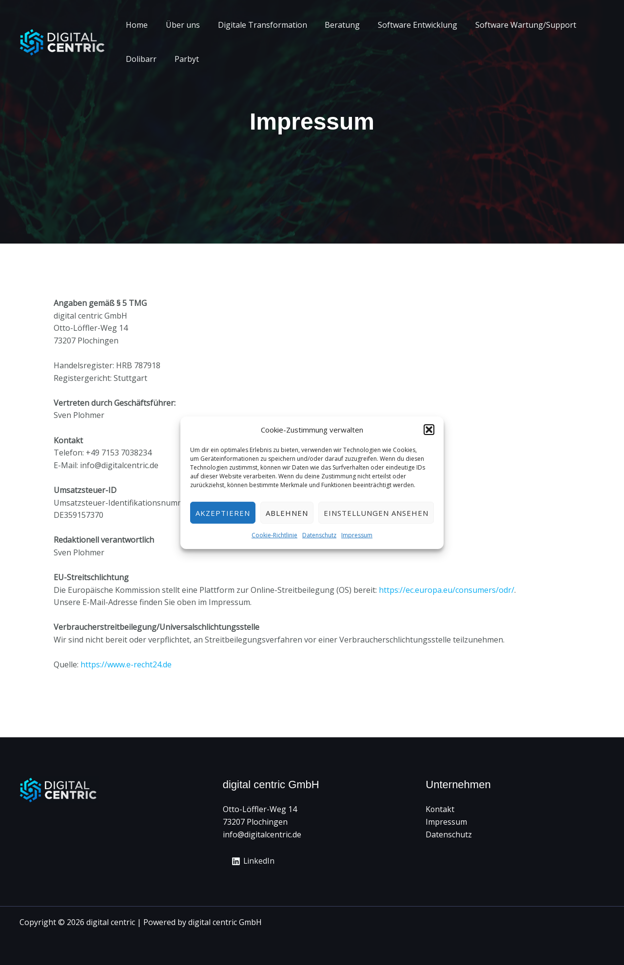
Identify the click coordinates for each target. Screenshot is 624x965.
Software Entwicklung (407, 24)
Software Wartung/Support (513, 24)
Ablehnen (287, 513)
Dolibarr (140, 59)
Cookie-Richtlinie (274, 535)
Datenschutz (319, 535)
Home (136, 24)
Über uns (179, 24)
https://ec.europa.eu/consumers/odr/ (446, 590)
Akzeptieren (222, 513)
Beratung (334, 24)
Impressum (356, 535)
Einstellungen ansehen (376, 513)
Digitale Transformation (256, 24)
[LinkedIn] (253, 861)
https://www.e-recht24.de (126, 664)
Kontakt (440, 809)
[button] (429, 430)
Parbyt (183, 59)
